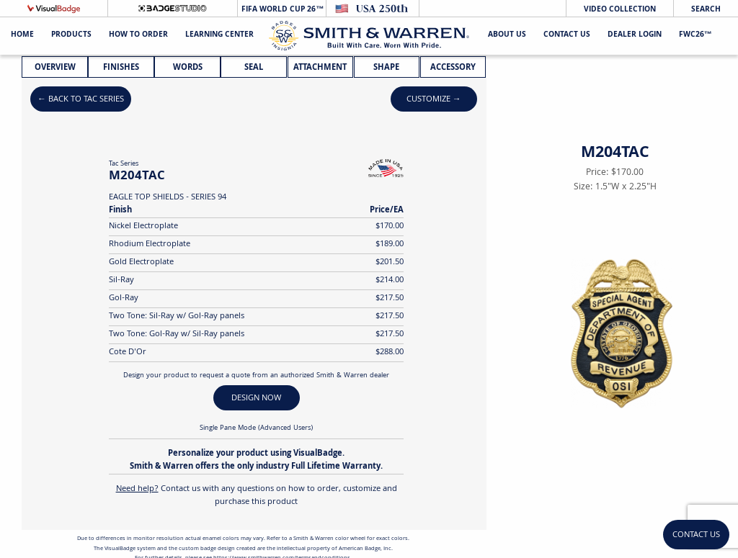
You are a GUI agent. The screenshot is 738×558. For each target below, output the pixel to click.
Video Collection (620, 10)
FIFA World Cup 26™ (281, 10)
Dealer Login (635, 36)
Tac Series (123, 164)
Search (706, 10)
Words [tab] (188, 68)
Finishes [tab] (121, 68)
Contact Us (566, 36)
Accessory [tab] (453, 68)
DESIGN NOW (256, 398)
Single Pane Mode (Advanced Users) (256, 428)
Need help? (137, 489)
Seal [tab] (253, 68)
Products (71, 36)
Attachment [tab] (320, 68)
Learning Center (219, 36)
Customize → (433, 100)
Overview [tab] (55, 68)
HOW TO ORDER (138, 36)
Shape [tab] (386, 68)
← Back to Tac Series (80, 100)
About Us (507, 36)
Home (22, 36)
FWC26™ (695, 36)
